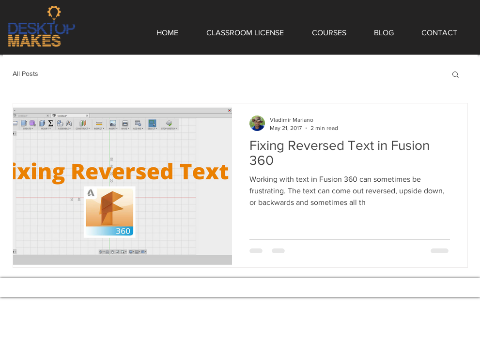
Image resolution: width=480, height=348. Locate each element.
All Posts (25, 73)
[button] (455, 75)
